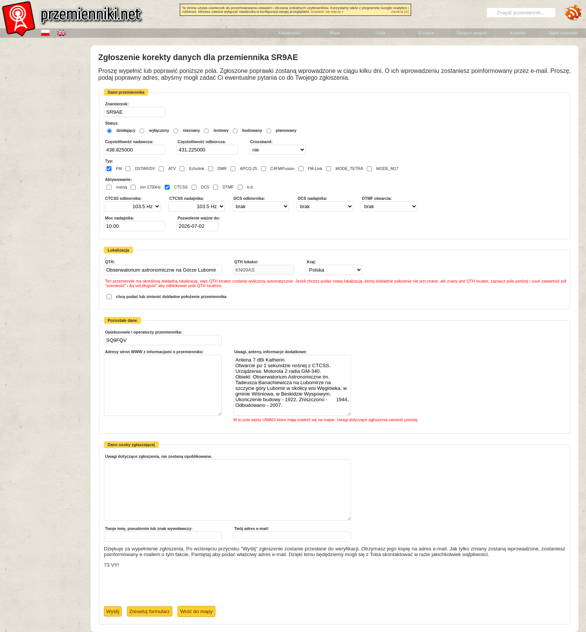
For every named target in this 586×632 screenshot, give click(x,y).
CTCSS (181, 187)
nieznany (191, 130)
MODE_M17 (387, 169)
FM (119, 169)
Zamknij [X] (400, 12)
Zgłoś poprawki (563, 33)
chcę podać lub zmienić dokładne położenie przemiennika (171, 296)
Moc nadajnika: (119, 218)
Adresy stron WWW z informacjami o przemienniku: (154, 351)
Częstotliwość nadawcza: (129, 141)
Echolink (196, 169)
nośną (121, 187)
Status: (112, 123)
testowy (221, 130)
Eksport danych (472, 33)
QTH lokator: (246, 262)
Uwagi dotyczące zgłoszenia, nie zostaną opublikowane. (158, 456)
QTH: (110, 262)
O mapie (426, 33)
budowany (252, 130)
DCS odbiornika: (249, 198)
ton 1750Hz (150, 187)
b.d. (250, 187)
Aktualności (289, 33)
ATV (172, 169)
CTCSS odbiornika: (123, 198)
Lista (380, 33)
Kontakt (517, 33)
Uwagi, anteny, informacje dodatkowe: (270, 351)
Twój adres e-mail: (251, 528)
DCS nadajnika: (312, 198)
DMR (222, 169)
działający (125, 130)
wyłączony (159, 130)
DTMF (228, 187)
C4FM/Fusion (283, 169)
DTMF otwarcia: (377, 198)
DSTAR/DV (145, 169)
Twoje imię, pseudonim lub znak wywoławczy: (149, 528)
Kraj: (311, 262)
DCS (205, 187)
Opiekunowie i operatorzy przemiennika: (143, 332)
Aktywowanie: (118, 179)
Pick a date (214, 226)
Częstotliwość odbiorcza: (202, 141)
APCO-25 (248, 169)
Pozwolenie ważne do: (199, 218)
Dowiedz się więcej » (327, 12)
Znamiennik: (117, 104)
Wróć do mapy (196, 611)
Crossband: (261, 141)
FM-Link (315, 169)
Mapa (334, 33)
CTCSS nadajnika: (186, 198)
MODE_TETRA (349, 169)
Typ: (109, 161)
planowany (286, 130)
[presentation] (161, 587)
